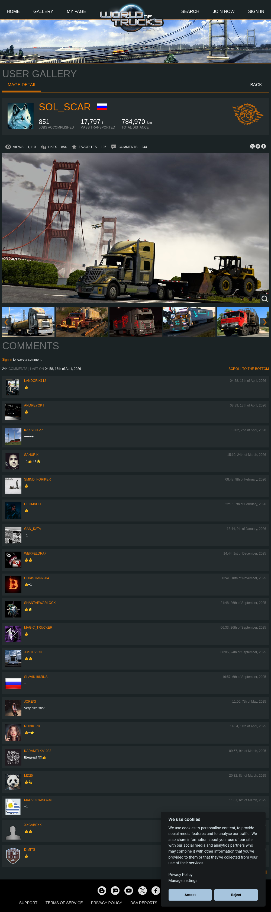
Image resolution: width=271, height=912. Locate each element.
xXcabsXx (33, 825)
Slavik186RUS (36, 677)
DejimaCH (32, 504)
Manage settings (183, 880)
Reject (236, 895)
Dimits (29, 850)
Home (13, 11)
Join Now (223, 11)
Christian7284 (36, 578)
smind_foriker (37, 479)
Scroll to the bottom (248, 369)
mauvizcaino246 (38, 800)
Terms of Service (64, 903)
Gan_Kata (32, 529)
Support (28, 903)
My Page (76, 11)
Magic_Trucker (38, 627)
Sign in (7, 359)
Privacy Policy (106, 903)
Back (256, 84)
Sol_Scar (65, 107)
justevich (33, 652)
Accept (190, 895)
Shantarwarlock (40, 603)
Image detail (22, 84)
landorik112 (35, 381)
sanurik (31, 455)
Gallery (43, 11)
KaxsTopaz (33, 430)
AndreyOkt (34, 405)
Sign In (256, 11)
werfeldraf (35, 553)
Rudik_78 (32, 726)
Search (190, 11)
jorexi (30, 701)
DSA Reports (143, 903)
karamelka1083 (37, 751)
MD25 (28, 775)
